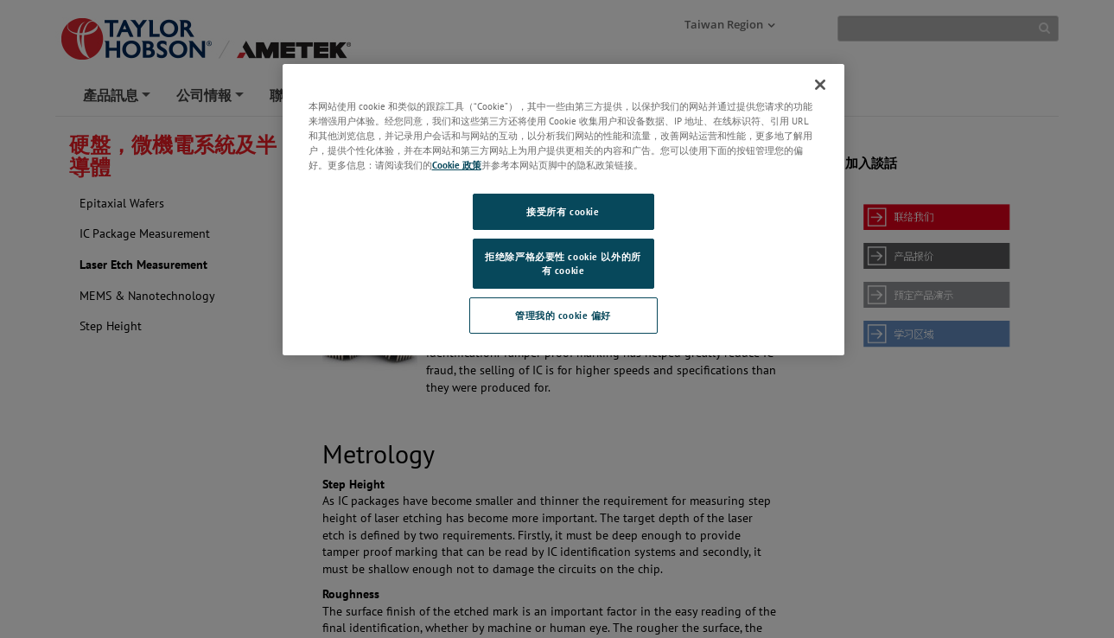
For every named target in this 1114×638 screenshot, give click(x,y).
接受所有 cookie (562, 211)
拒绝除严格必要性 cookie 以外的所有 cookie (562, 263)
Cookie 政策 (456, 164)
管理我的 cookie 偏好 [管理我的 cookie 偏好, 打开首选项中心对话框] (563, 315)
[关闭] (820, 85)
